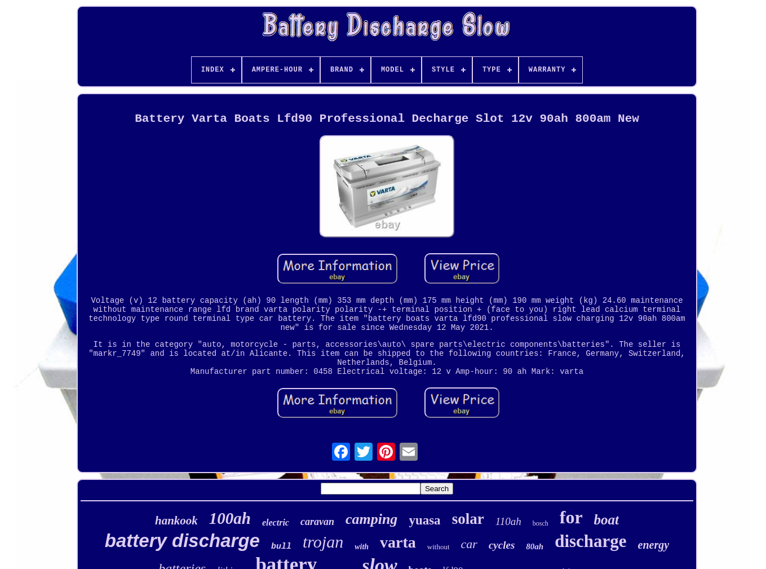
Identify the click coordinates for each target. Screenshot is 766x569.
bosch (540, 523)
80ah (534, 546)
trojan (323, 541)
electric (275, 522)
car (469, 544)
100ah (230, 518)
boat (606, 519)
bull (281, 547)
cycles (502, 545)
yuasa (424, 520)
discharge (590, 541)
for (571, 517)
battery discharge (182, 540)
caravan (317, 521)
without (438, 546)
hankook (176, 520)
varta (398, 542)
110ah (508, 521)
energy (654, 545)
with (362, 546)
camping (371, 519)
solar (468, 518)
